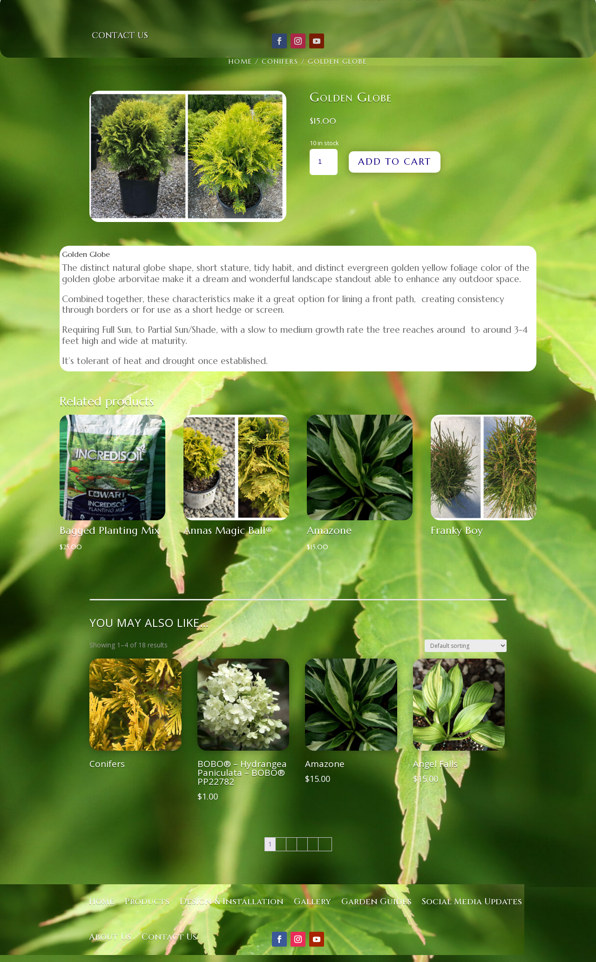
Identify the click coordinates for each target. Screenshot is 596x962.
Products (147, 902)
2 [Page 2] (281, 844)
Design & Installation (232, 902)
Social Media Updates (472, 902)
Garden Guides (376, 902)
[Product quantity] (324, 162)
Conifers (280, 61)
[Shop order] (466, 645)
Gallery (312, 902)
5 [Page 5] (313, 844)
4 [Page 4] (302, 844)
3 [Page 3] (291, 844)
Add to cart (394, 162)
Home (240, 61)
